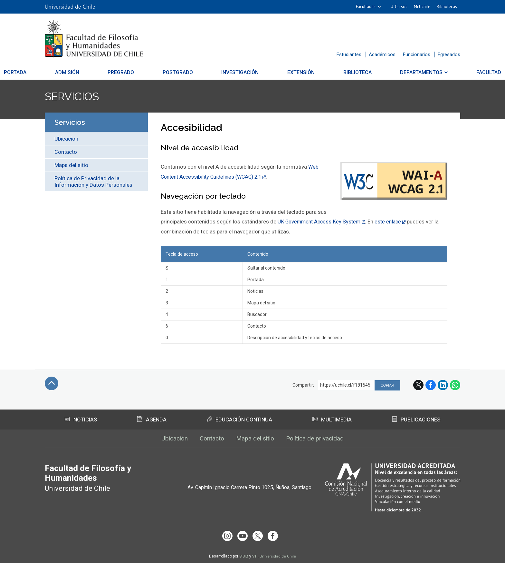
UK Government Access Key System (321, 221)
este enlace (392, 221)
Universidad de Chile (278, 554)
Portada (61, 72)
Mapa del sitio (71, 165)
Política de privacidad (318, 438)
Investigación (240, 72)
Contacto (65, 152)
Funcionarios (416, 54)
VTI (255, 554)
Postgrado (189, 72)
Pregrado (144, 72)
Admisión (102, 72)
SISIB (243, 554)
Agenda (152, 419)
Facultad (442, 72)
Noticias (81, 419)
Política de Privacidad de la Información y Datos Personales (93, 181)
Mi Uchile (422, 6)
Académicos (382, 54)
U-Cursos (399, 6)
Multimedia (332, 419)
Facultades (366, 6)
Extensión (289, 72)
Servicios (74, 96)
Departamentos (387, 72)
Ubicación (66, 138)
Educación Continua (239, 419)
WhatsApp (455, 384)
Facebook (430, 384)
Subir (51, 383)
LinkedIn (443, 384)
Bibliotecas (447, 6)
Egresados (449, 54)
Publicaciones (416, 419)
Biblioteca (334, 72)
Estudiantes (349, 54)
